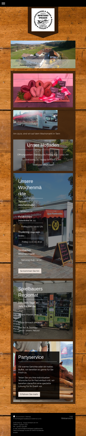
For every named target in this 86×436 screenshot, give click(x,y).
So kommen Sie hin (29, 271)
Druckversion (19, 417)
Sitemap (28, 417)
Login (71, 416)
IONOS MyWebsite (38, 430)
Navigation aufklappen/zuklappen (43, 3)
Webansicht (67, 418)
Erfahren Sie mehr (29, 394)
